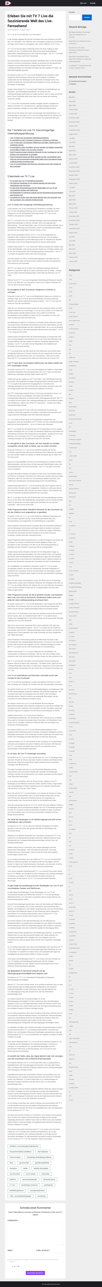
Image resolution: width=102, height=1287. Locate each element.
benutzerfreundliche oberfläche (20, 1152)
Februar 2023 (73, 257)
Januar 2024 (73, 212)
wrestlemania (73, 1067)
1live (70, 279)
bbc (70, 394)
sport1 (71, 915)
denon (71, 472)
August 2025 (73, 134)
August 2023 (73, 233)
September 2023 (74, 228)
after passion (73, 316)
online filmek (73, 788)
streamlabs (72, 952)
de (70, 464)
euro (70, 521)
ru (69, 887)
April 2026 (72, 101)
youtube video (73, 1088)
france (71, 562)
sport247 (72, 919)
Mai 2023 (72, 245)
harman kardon (74, 612)
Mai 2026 (72, 97)
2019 (70, 292)
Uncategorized (73, 1022)
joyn (70, 677)
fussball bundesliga (75, 587)
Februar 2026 (73, 109)
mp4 (70, 759)
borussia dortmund (75, 419)
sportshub (72, 936)
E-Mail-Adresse (43, 1250)
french (71, 575)
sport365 (72, 923)
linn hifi (71, 702)
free (70, 567)
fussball (71, 579)
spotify (71, 940)
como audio (73, 456)
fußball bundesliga (75, 583)
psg (70, 833)
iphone (71, 669)
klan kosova (73, 694)
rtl (69, 874)
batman (71, 382)
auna (70, 370)
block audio (72, 407)
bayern (71, 390)
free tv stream (73, 571)
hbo (70, 620)
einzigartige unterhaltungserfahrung (39, 1157)
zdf (70, 1096)
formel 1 (72, 554)
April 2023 (72, 249)
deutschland (73, 476)
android (71, 337)
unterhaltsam (48, 1185)
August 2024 (73, 183)
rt (69, 870)
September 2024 (74, 179)
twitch (71, 1006)
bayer (71, 386)
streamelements (74, 948)
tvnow (71, 1001)
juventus (72, 690)
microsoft (72, 731)
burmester (72, 435)
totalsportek (73, 973)
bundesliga (72, 431)
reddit (71, 854)
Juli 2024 (72, 187)
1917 (70, 275)
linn (70, 698)
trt (70, 977)
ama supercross (74, 320)
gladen (71, 595)
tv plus (71, 997)
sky (70, 891)
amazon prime (73, 329)
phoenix (71, 809)
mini (70, 735)
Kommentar (13, 1220)
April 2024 (72, 200)
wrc (70, 1063)
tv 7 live (12, 1185)
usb (70, 1030)
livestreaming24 (74, 722)
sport (71, 899)
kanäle (25, 1168)
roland (71, 858)
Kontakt (92, 3)
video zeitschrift (74, 1038)
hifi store (72, 657)
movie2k (72, 747)
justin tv (71, 681)
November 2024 (74, 171)
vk (69, 1051)
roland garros (73, 862)
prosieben (72, 829)
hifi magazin (73, 645)
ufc (70, 1018)
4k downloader (74, 304)
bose (70, 423)
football (71, 550)
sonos (71, 895)
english (71, 509)
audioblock (72, 366)
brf (70, 427)
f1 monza (72, 534)
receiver (71, 850)
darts (70, 460)
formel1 (71, 558)
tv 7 (70, 985)
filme (11, 1163)
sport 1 (71, 903)
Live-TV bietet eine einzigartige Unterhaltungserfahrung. (29, 138)
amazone (72, 333)
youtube (71, 1083)
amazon (71, 324)
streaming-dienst (49, 1179)
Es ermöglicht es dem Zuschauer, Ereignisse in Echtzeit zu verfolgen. (34, 140)
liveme (71, 706)
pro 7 (70, 821)
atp (70, 349)
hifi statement (73, 653)
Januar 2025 (73, 163)
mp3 (70, 755)
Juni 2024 (72, 192)
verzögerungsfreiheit (37, 1191)
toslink (71, 969)
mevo (71, 727)
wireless (71, 1059)
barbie (71, 374)
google (71, 599)
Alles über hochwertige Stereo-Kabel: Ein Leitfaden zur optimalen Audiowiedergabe (80, 59)
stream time (73, 944)
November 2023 (74, 220)
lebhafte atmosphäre (41, 1168)
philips (71, 804)
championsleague (75, 443)
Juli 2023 (72, 237)
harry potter (73, 616)
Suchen (72, 12)
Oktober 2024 (73, 175)
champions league (75, 439)
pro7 (70, 825)
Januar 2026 (73, 114)
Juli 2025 (72, 138)
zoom (71, 1100)
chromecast (73, 448)
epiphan (71, 513)
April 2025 (72, 150)
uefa (70, 1014)
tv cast (71, 989)
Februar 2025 (73, 159)
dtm (70, 501)
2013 (70, 288)
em (70, 505)
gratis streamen (74, 608)
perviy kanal (73, 800)
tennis (71, 960)
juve (70, 685)
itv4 (70, 673)
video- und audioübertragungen (20, 1196)
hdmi (70, 624)
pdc (70, 796)
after (70, 308)
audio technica (74, 361)
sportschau (72, 932)
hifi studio (72, 661)
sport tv (71, 911)
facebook (72, 538)
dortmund (72, 497)
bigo (70, 403)
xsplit (70, 1075)
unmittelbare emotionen (29, 1185)
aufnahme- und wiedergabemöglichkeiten (24, 1146)
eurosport (72, 526)
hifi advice (72, 640)
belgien (71, 398)
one (70, 780)
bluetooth (72, 415)
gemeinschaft (24, 1163)
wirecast (72, 1055)
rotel (70, 866)
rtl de (70, 878)
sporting (71, 928)
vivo (70, 1046)
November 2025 (74, 122)
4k (70, 300)
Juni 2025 (72, 142)
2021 (70, 296)
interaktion (13, 1168)
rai (70, 837)
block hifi (72, 411)
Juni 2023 (72, 241)
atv (70, 353)
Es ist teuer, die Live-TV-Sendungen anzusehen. (26, 181)
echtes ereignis (15, 1157)
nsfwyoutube (73, 772)
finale (71, 542)
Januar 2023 (73, 261)
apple (71, 341)
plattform (13, 1179)
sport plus (72, 907)
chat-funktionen (43, 1152)
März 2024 (72, 204)
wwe (70, 1071)
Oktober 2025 (73, 126)
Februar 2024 (73, 208)
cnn (70, 452)
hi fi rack (72, 636)
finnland (71, 546)
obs (70, 776)
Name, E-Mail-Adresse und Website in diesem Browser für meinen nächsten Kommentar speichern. (34, 1260)
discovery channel (75, 480)
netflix (71, 768)
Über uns (83, 3)
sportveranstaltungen (29, 1179)
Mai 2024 (72, 196)
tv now (71, 993)
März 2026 (72, 105)
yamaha (71, 1079)
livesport (72, 714)
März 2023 (72, 253)
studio (71, 956)
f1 (69, 530)
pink (70, 813)
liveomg (71, 710)
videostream (73, 1042)
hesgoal (71, 632)
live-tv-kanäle (30, 1174)
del (70, 468)
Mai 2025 (72, 146)
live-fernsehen (15, 1174)
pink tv (71, 817)
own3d (71, 792)
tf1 (70, 964)
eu (70, 517)
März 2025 (72, 155)
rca (70, 845)
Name (10, 1250)
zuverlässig (41, 1196)
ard (70, 345)
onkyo (71, 784)
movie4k (72, 751)
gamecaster (73, 591)
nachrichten (46, 1174)
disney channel (74, 489)
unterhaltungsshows (17, 1191)
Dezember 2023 (74, 216)
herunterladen (73, 628)
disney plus (72, 493)
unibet (71, 1026)
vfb (70, 1034)
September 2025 (74, 130)
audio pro (72, 357)
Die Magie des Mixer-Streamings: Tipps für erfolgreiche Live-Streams (79, 34)
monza (71, 739)
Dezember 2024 (74, 167)
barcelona (72, 378)
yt (69, 1092)
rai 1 (70, 841)
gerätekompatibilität (42, 1163)
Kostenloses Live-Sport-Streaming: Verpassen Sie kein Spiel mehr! (79, 50)
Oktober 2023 (73, 224)
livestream (72, 718)
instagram (72, 665)
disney (71, 485)
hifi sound (72, 649)
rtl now (71, 882)
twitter (71, 1010)
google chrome (74, 603)
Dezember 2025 (74, 118)
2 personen (72, 284)
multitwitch (72, 764)
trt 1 (70, 981)
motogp (71, 743)
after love (72, 312)
